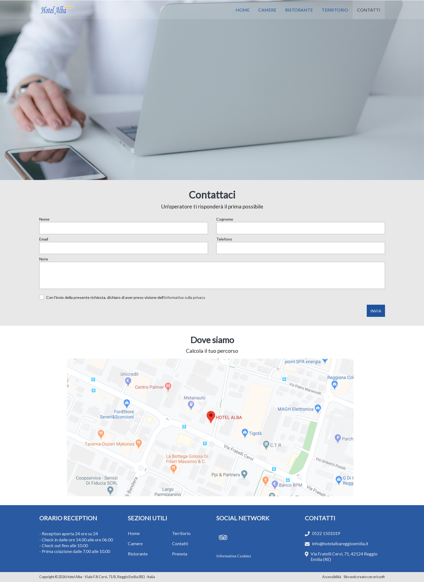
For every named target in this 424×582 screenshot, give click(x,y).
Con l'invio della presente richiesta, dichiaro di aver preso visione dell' (125, 297)
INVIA (375, 311)
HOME (242, 9)
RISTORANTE (299, 9)
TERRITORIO (335, 9)
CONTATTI (368, 9)
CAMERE (267, 9)
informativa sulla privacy (184, 297)
